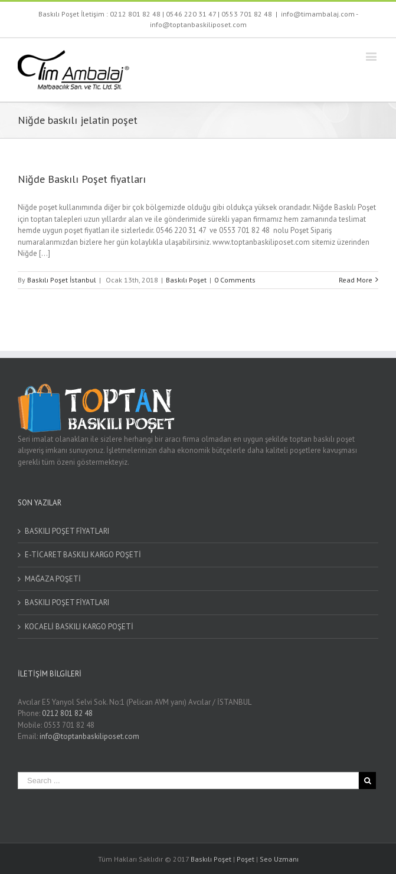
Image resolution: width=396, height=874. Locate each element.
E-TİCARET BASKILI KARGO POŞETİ (83, 555)
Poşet (245, 859)
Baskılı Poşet (186, 279)
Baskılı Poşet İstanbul (61, 279)
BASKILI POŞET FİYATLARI (67, 531)
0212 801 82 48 (135, 13)
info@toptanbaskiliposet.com (89, 736)
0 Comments (235, 279)
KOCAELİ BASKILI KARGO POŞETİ (79, 627)
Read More (355, 279)
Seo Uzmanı (279, 859)
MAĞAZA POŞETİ (53, 579)
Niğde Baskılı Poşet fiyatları (82, 179)
